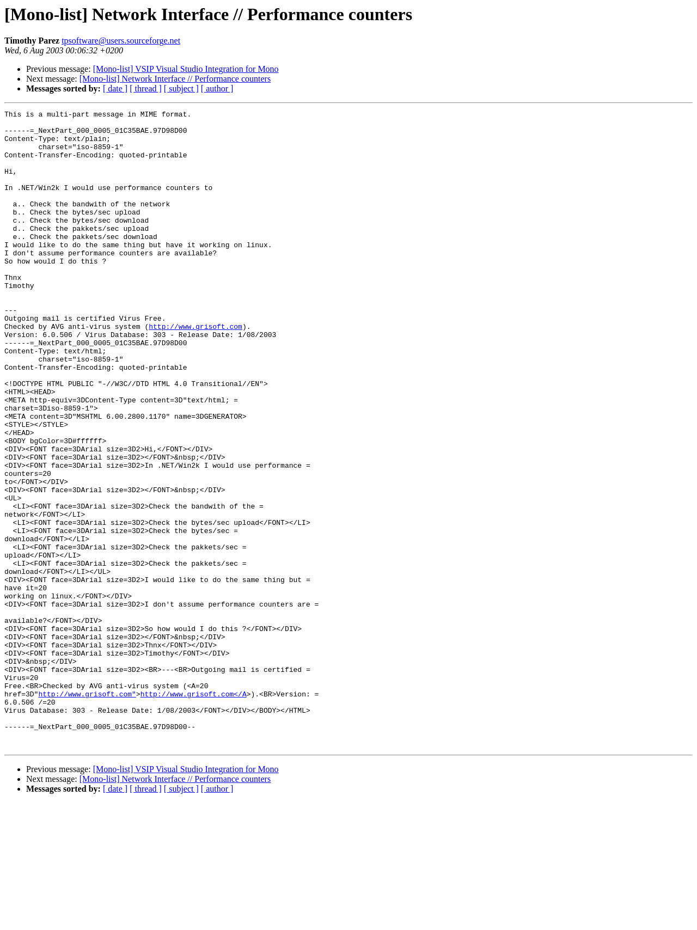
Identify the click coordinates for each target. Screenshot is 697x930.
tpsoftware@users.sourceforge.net (121, 40)
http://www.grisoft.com (195, 370)
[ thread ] (146, 88)
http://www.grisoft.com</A (193, 811)
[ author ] (217, 88)
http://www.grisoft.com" (87, 811)
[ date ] (115, 88)
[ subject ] (181, 88)
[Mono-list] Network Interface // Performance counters (175, 78)
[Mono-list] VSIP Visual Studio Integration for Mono (186, 69)
